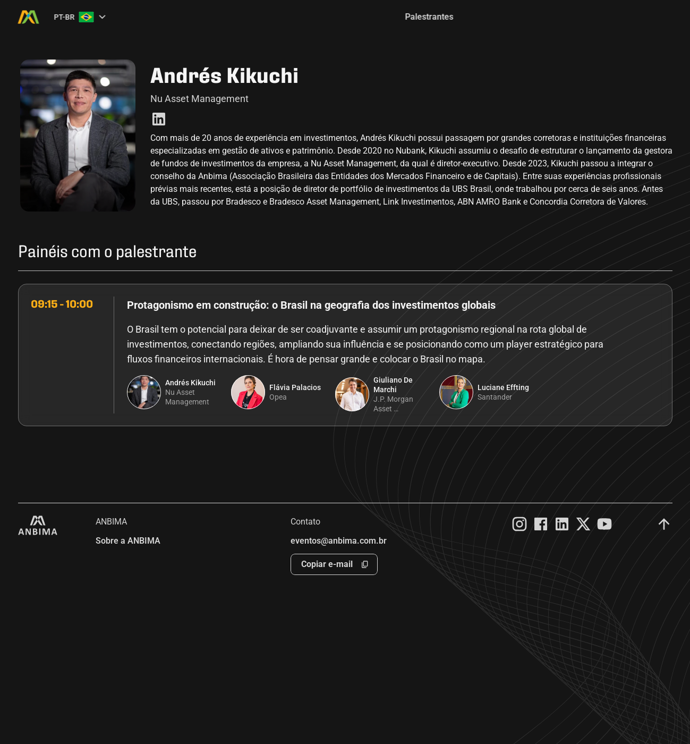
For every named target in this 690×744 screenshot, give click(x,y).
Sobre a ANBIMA (128, 541)
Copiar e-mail (327, 564)
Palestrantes (429, 17)
